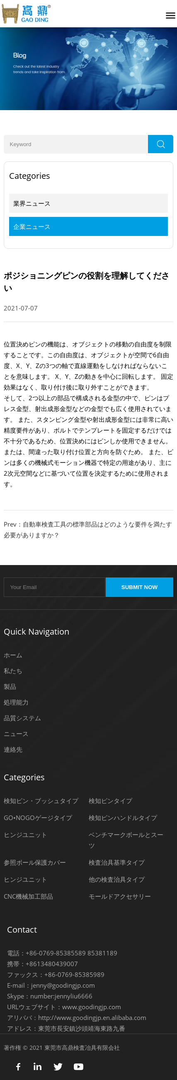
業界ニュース (32, 203)
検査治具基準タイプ (117, 862)
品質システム (22, 718)
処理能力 (16, 702)
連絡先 (13, 749)
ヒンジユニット (25, 834)
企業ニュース (32, 226)
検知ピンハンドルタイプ (123, 817)
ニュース (16, 733)
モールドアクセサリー (120, 896)
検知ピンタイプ (110, 800)
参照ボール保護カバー (35, 862)
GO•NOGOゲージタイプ (38, 817)
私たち (13, 670)
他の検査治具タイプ (117, 879)
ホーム (13, 655)
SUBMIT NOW (139, 587)
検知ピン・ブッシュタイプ (41, 800)
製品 (10, 686)
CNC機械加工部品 (28, 896)
